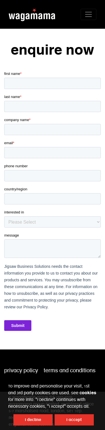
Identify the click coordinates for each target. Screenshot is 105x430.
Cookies (88, 393)
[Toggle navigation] (88, 14)
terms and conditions (69, 370)
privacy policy (21, 370)
